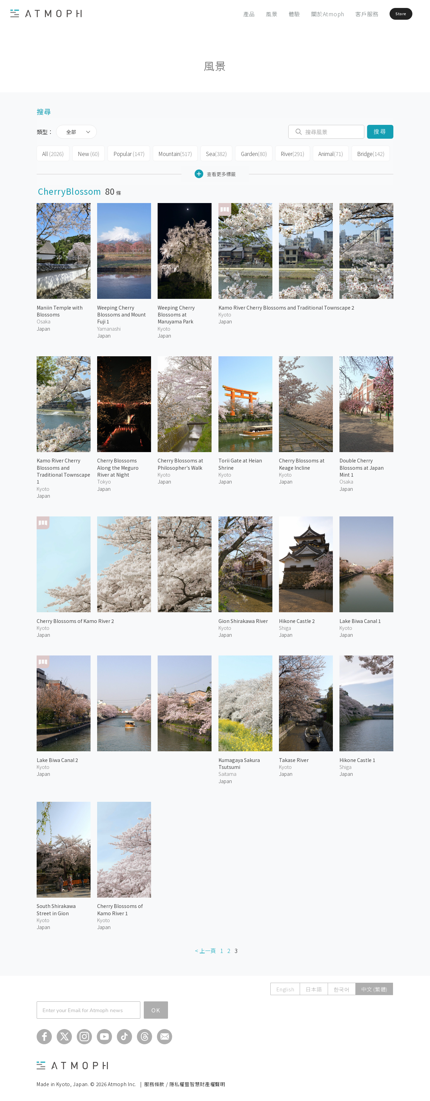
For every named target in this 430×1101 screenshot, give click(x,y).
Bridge (363, 152)
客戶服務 (350, 14)
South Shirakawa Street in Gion (56, 908)
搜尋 (380, 132)
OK (155, 1008)
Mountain (171, 152)
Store (391, 14)
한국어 (342, 987)
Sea (211, 152)
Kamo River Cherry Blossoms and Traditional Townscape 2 (286, 305)
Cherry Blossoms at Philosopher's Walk (180, 462)
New (86, 152)
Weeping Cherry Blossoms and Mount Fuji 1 (121, 312)
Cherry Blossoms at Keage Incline (302, 462)
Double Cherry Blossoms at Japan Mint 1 (361, 465)
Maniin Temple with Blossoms (60, 309)
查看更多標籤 (215, 172)
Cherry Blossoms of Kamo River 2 (75, 618)
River (286, 152)
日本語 (314, 987)
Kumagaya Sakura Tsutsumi (239, 762)
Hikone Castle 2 (297, 618)
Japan (43, 326)
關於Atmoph (311, 14)
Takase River (294, 758)
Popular (126, 152)
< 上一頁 (205, 948)
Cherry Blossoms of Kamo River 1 (120, 908)
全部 (71, 131)
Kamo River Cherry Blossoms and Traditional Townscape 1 (63, 469)
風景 (255, 14)
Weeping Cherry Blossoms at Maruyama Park (176, 312)
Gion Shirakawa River (243, 618)
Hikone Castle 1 (357, 758)
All (52, 152)
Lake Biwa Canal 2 (57, 758)
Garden (248, 152)
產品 (233, 14)
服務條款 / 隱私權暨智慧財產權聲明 (184, 1082)
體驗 (278, 14)
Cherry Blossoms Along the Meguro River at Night (118, 465)
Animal (324, 152)
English (285, 987)
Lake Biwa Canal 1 (360, 618)
